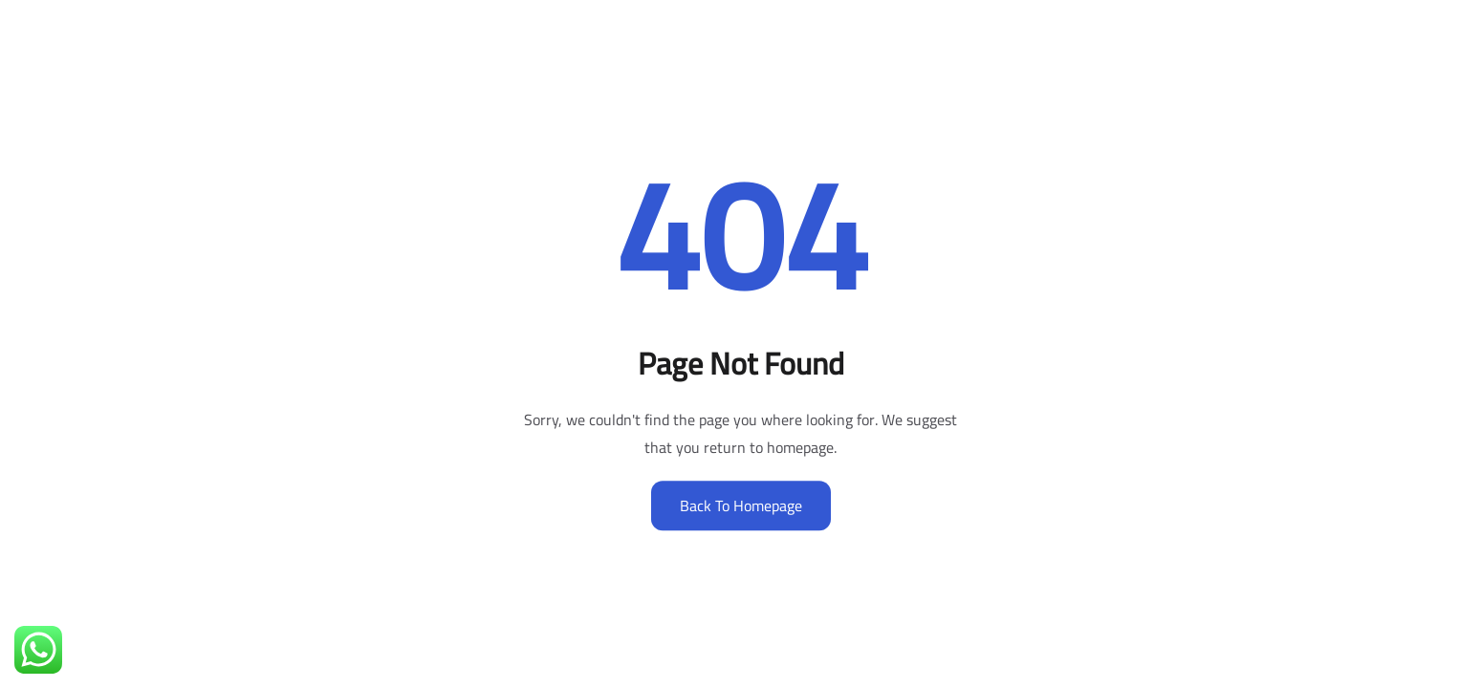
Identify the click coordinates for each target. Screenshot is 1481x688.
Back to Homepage (741, 505)
